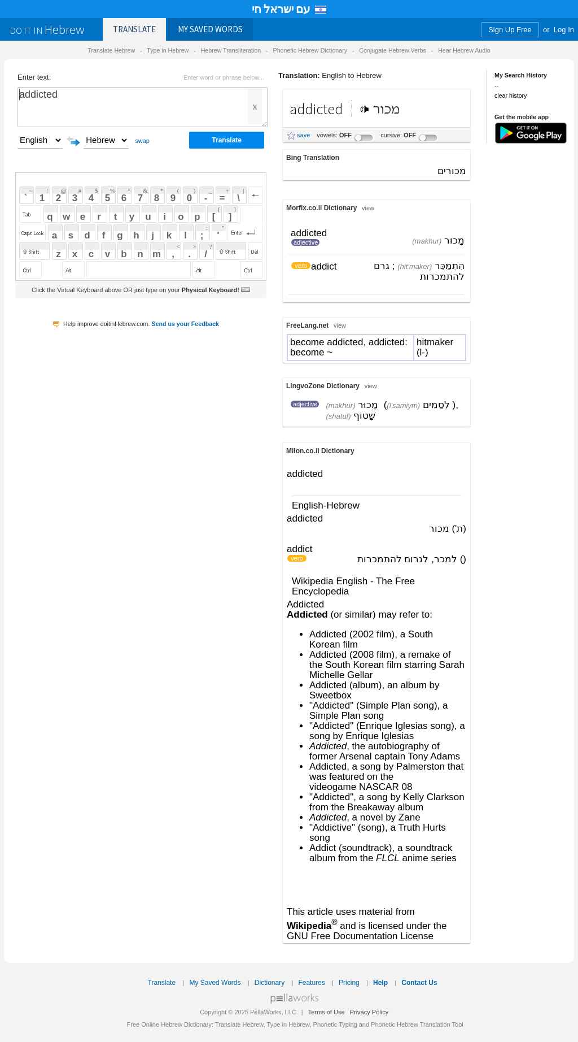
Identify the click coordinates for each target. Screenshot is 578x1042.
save (303, 135)
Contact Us (419, 983)
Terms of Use (326, 1012)
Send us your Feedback (185, 323)
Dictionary (269, 983)
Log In (564, 29)
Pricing (349, 983)
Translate (134, 29)
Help (380, 983)
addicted (142, 107)
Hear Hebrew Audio (464, 50)
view (368, 208)
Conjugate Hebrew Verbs (392, 50)
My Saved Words (214, 983)
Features (311, 983)
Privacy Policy (369, 1012)
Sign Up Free (510, 29)
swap (142, 140)
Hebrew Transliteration (231, 50)
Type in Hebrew (168, 50)
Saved (210, 29)
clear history (510, 95)
